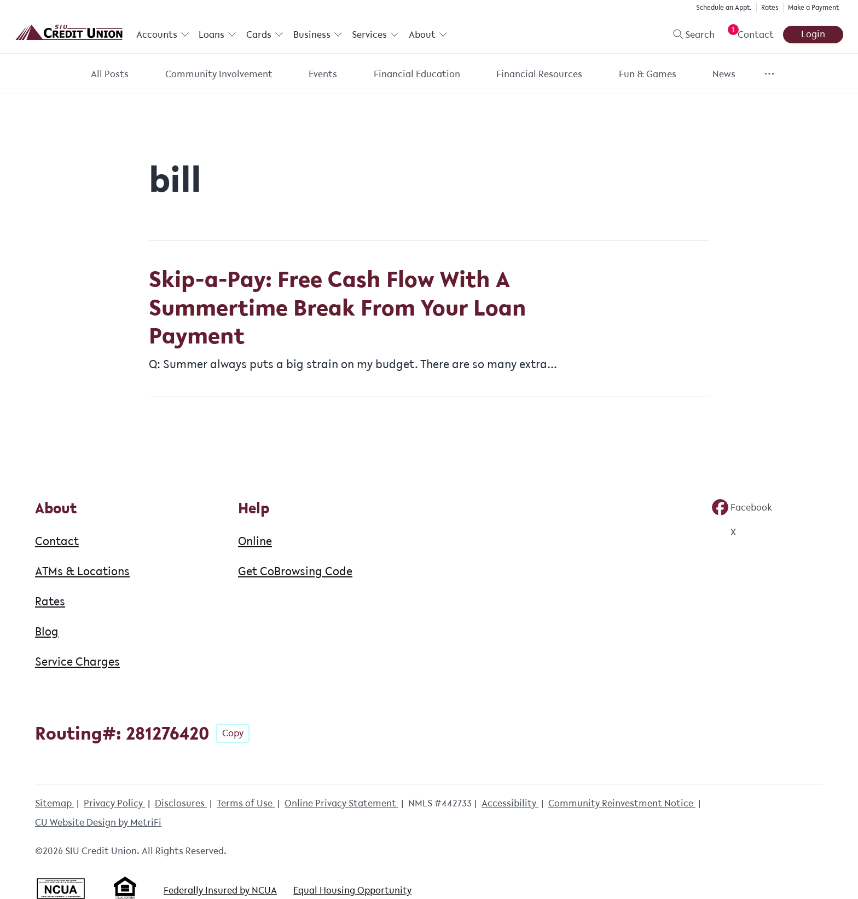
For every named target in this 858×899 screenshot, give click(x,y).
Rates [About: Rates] (50, 601)
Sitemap (54, 803)
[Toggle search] (689, 34)
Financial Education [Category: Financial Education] (417, 74)
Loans (217, 34)
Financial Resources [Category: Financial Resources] (539, 74)
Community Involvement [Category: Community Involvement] (219, 74)
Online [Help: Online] (255, 540)
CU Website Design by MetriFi (98, 822)
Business (318, 34)
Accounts (162, 34)
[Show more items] (769, 73)
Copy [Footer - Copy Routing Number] (233, 733)
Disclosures (181, 803)
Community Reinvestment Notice (621, 803)
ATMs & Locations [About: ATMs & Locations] (82, 571)
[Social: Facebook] (742, 507)
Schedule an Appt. (724, 7)
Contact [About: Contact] (57, 540)
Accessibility (510, 803)
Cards (264, 34)
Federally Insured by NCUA (220, 890)
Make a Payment (813, 7)
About (428, 34)
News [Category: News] (723, 74)
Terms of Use (246, 803)
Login (813, 34)
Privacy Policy (114, 803)
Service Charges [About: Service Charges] (77, 661)
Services (375, 34)
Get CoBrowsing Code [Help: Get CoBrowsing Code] (295, 571)
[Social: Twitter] (724, 532)
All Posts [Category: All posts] (110, 74)
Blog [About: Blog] (47, 631)
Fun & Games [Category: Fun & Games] (647, 74)
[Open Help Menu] (748, 34)
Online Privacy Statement (341, 803)
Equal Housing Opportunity (352, 890)
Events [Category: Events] (323, 74)
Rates (770, 7)
